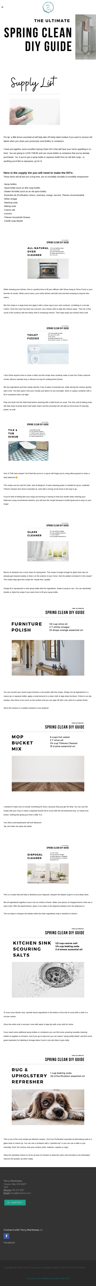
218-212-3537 (18, 1190)
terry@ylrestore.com (20, 1193)
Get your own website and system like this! (48, 1278)
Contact (15, 1202)
